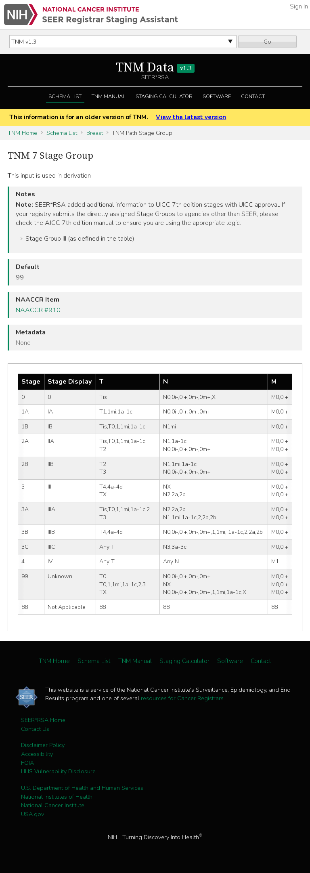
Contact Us (35, 729)
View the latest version (191, 117)
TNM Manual (109, 96)
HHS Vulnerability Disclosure (58, 771)
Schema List (65, 96)
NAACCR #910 (38, 310)
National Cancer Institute (52, 805)
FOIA (27, 763)
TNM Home (22, 133)
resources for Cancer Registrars (182, 698)
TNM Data (155, 68)
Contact (253, 96)
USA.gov (32, 814)
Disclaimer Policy (43, 745)
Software (217, 96)
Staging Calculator (164, 96)
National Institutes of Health (56, 797)
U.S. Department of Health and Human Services (82, 788)
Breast (94, 133)
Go (267, 42)
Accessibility (37, 754)
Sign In (299, 6)
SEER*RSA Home (43, 720)
